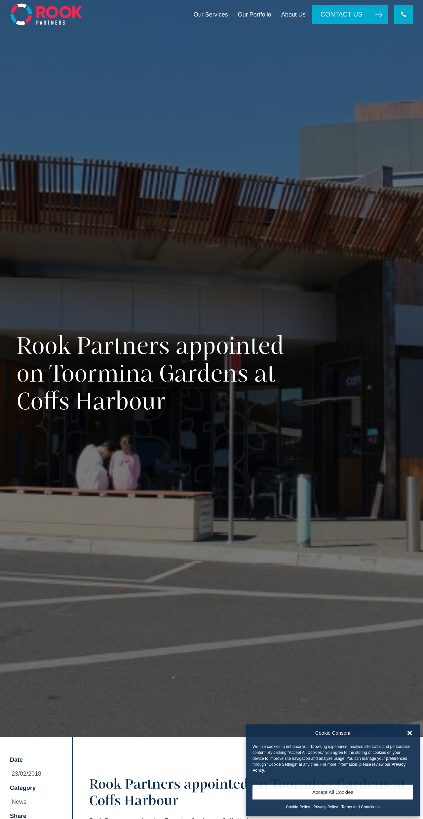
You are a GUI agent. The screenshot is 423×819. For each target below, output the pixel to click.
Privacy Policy (325, 807)
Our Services (210, 14)
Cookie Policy (298, 807)
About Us (293, 14)
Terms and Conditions (360, 807)
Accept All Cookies (332, 792)
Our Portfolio (254, 14)
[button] (409, 733)
